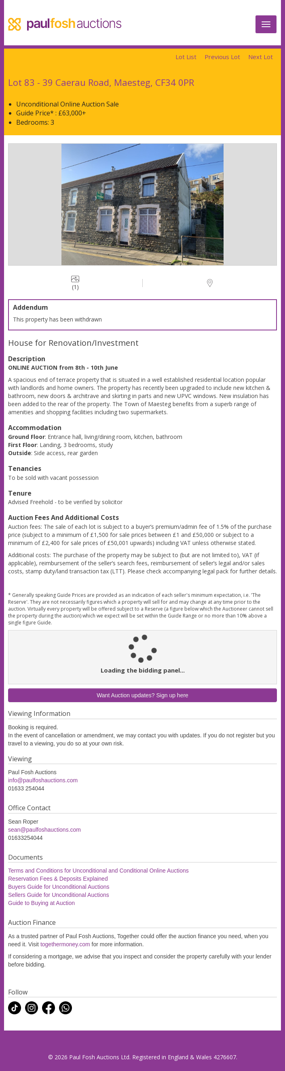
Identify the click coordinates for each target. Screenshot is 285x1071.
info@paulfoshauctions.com (43, 780)
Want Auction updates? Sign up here (142, 695)
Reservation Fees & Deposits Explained (58, 878)
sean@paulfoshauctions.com (44, 829)
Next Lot (260, 57)
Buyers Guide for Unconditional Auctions (59, 887)
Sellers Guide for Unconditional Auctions (58, 895)
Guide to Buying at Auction (41, 903)
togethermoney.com (65, 944)
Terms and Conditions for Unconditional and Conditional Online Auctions (98, 870)
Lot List (185, 57)
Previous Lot (222, 57)
